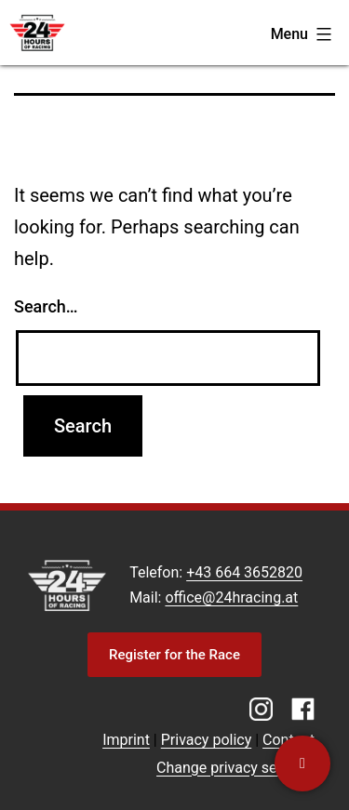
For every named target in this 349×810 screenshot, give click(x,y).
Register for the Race (174, 654)
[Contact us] (302, 763)
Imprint (126, 740)
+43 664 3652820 (244, 572)
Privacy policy (206, 740)
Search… (46, 306)
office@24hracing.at (231, 597)
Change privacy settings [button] (235, 768)
